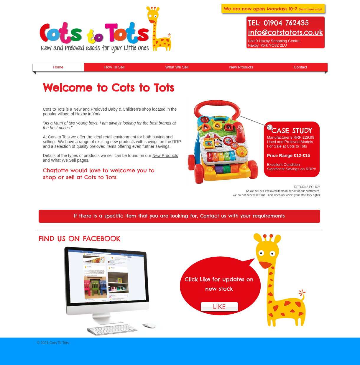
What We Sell (63, 160)
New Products (165, 155)
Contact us (213, 216)
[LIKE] (219, 306)
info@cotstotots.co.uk (285, 32)
